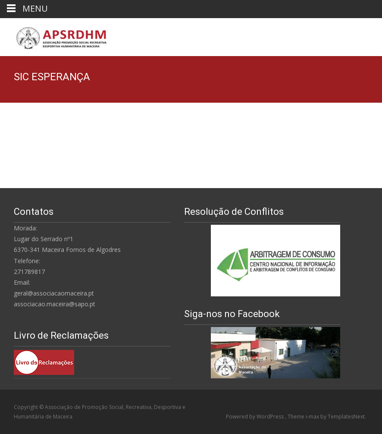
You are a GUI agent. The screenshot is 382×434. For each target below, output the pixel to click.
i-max (313, 416)
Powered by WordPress (255, 416)
